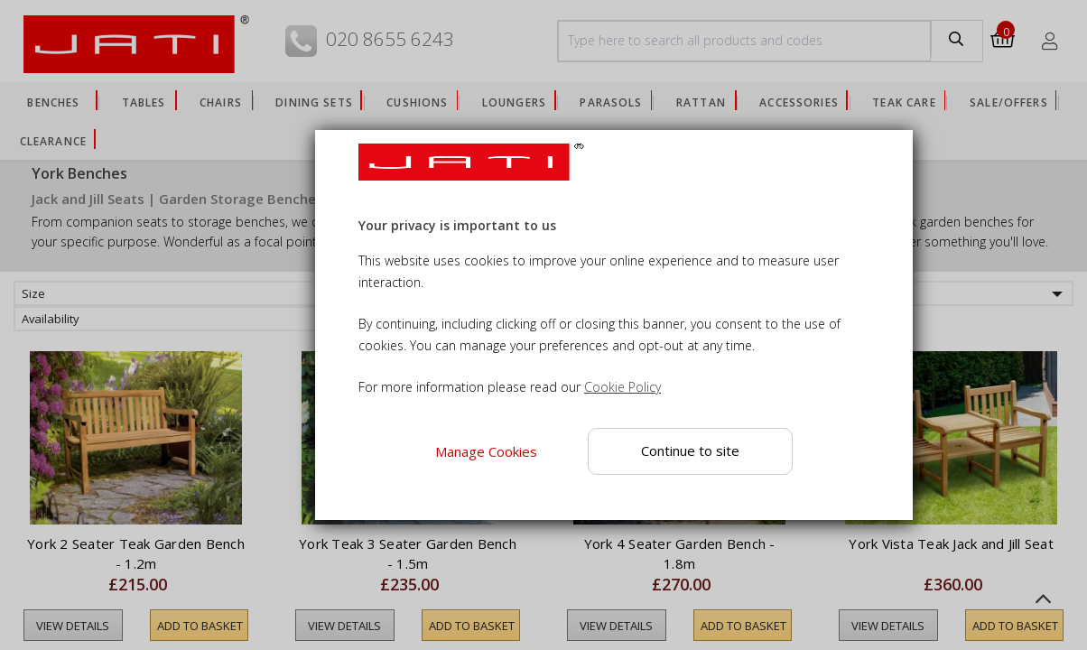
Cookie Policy (622, 386)
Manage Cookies (486, 451)
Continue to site (690, 450)
